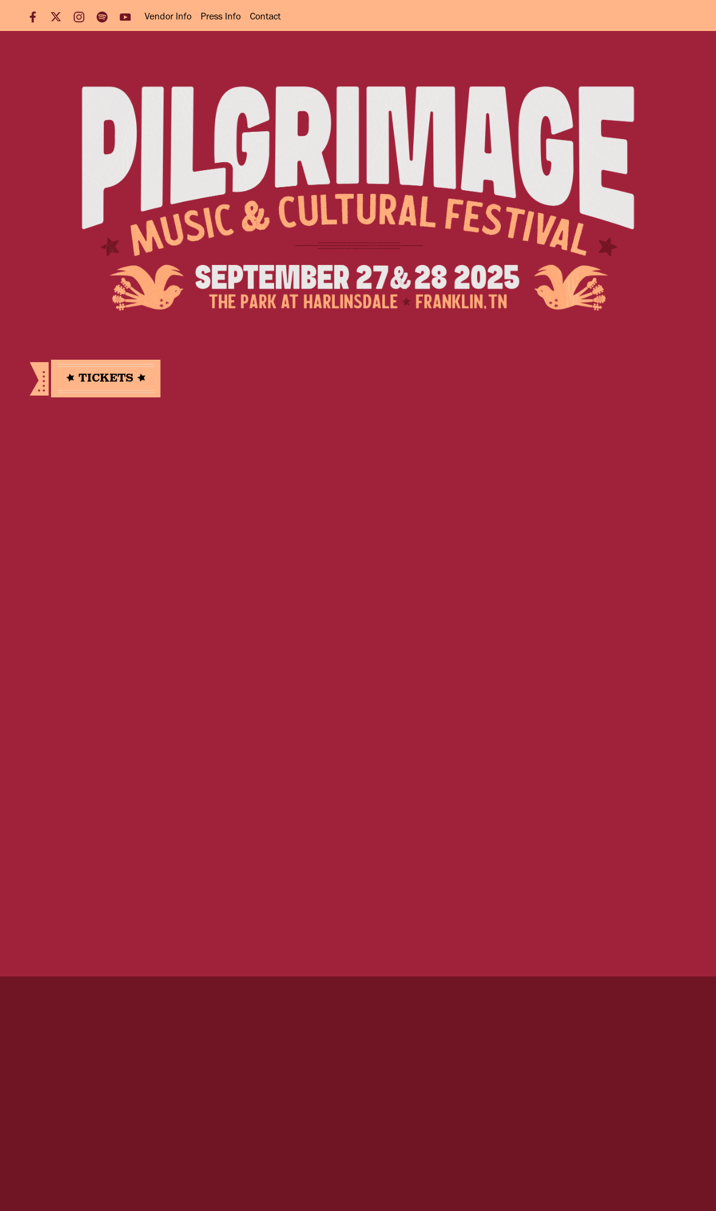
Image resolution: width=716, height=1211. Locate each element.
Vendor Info (168, 16)
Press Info (221, 16)
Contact (265, 16)
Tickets (105, 378)
